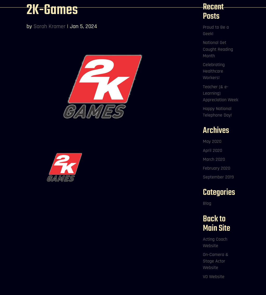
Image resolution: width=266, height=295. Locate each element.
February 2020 (216, 168)
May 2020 (212, 141)
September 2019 (218, 177)
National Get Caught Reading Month (218, 49)
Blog (207, 203)
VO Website (213, 277)
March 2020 (214, 159)
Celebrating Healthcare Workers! (214, 71)
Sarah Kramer (49, 26)
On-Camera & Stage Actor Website (215, 261)
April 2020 (212, 150)
